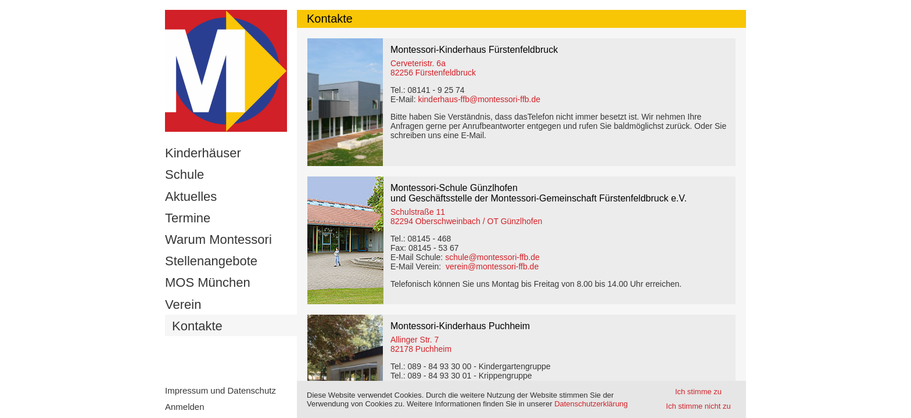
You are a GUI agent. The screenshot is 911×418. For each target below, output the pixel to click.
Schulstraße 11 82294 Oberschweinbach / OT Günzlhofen (466, 216)
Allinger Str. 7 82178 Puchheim (420, 344)
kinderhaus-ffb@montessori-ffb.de (479, 99)
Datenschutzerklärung (590, 403)
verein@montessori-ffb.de (492, 266)
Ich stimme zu (698, 391)
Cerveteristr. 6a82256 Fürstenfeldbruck (433, 68)
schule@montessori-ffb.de (492, 257)
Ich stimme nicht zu (698, 406)
